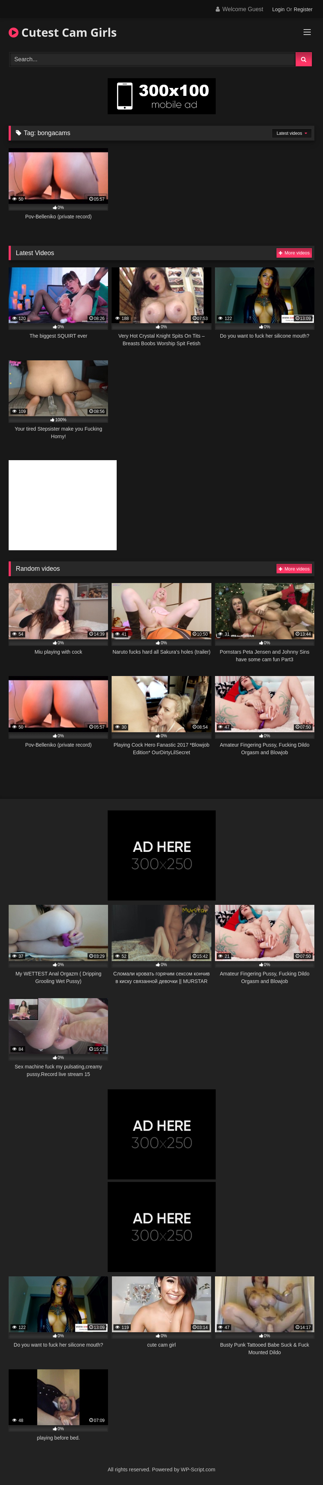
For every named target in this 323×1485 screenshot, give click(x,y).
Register (303, 9)
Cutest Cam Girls (63, 32)
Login (278, 9)
